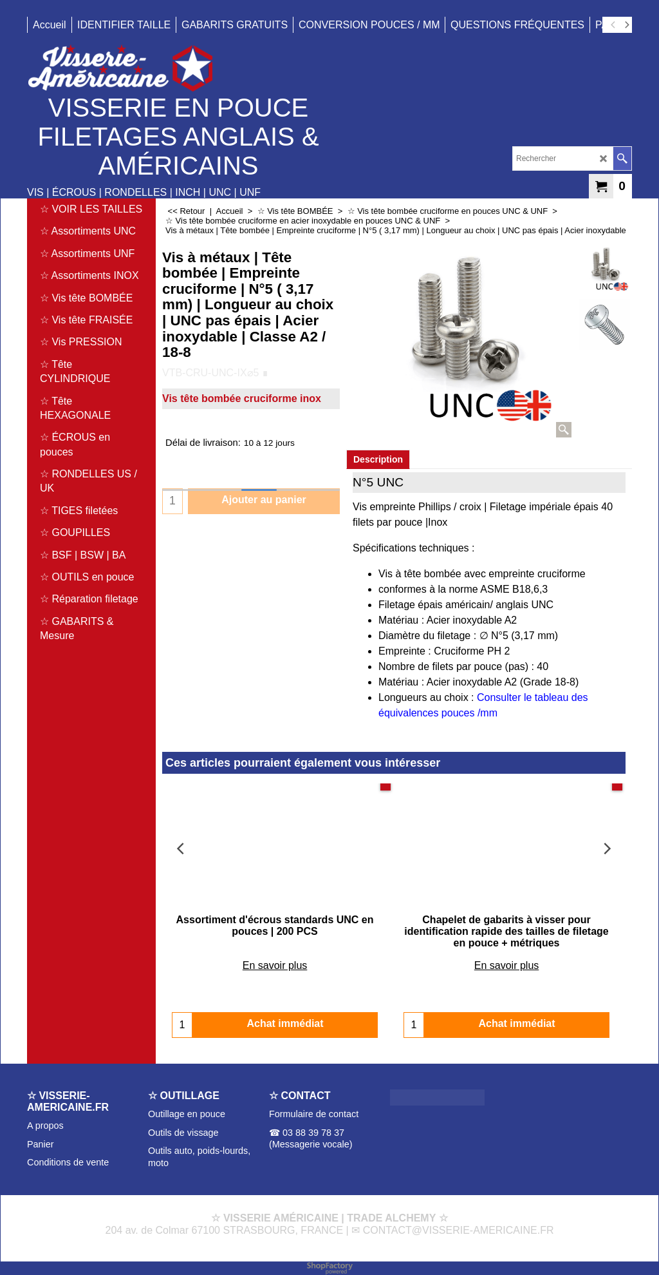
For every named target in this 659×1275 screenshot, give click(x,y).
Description (378, 459)
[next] (626, 25)
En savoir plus (275, 953)
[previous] (613, 25)
